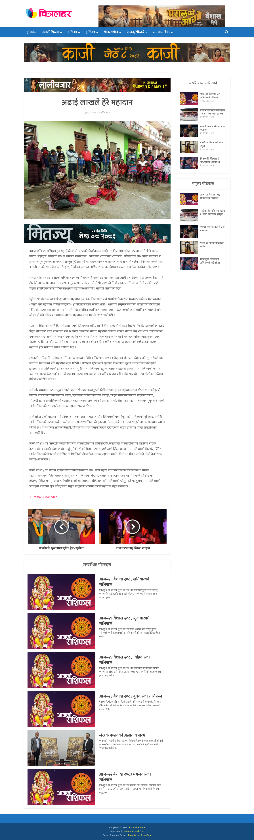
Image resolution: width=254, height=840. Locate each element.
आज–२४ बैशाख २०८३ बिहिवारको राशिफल (126, 660)
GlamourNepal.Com (134, 831)
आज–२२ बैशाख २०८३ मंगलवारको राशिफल (126, 777)
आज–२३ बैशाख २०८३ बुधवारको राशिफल (124, 699)
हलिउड (90, 32)
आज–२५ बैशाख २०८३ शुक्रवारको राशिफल (125, 621)
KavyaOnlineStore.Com (140, 835)
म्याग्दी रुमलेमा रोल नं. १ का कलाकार (211, 131)
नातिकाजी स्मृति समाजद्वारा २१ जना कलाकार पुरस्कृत (209, 114)
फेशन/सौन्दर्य (135, 32)
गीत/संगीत (111, 32)
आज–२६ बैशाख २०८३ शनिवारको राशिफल (125, 582)
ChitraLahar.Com (136, 827)
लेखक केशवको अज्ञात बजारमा (123, 735)
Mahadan (51, 497)
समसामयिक (161, 32)
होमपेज (31, 32)
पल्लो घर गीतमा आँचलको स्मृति (212, 147)
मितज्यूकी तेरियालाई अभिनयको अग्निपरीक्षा (210, 163)
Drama (36, 497)
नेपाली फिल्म (50, 32)
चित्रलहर (106, 112)
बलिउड (72, 32)
